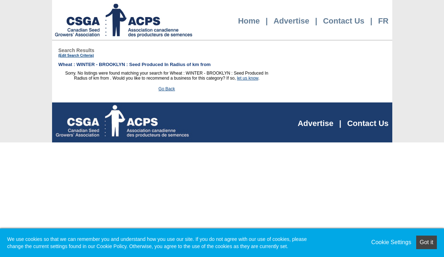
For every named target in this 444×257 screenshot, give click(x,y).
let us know (247, 78)
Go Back (166, 88)
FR (383, 20)
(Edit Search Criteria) (76, 55)
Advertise (291, 20)
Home (249, 20)
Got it (426, 242)
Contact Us (343, 20)
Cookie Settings (391, 242)
